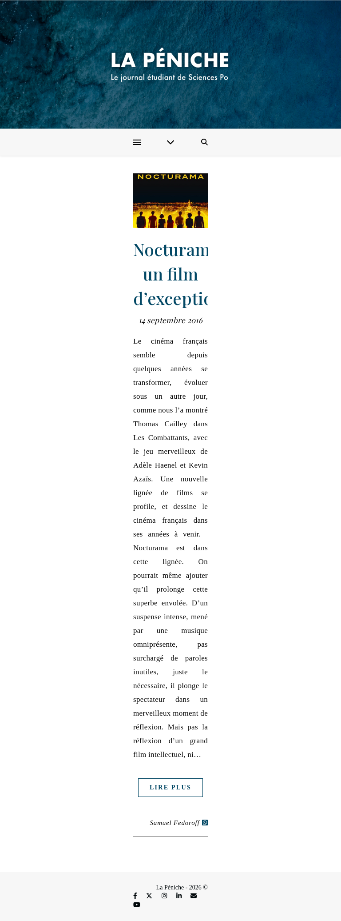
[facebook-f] (136, 896)
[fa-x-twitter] (150, 896)
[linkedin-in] (179, 896)
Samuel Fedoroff (175, 822)
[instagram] (165, 896)
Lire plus (170, 787)
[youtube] (136, 904)
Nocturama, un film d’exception (178, 273)
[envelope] (193, 896)
